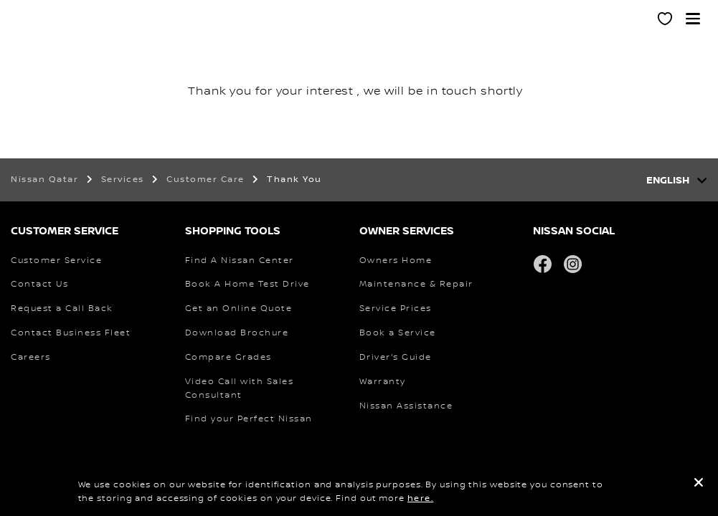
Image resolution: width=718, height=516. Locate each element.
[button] (693, 18)
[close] (699, 485)
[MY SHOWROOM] (665, 20)
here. (420, 498)
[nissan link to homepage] (39, 34)
